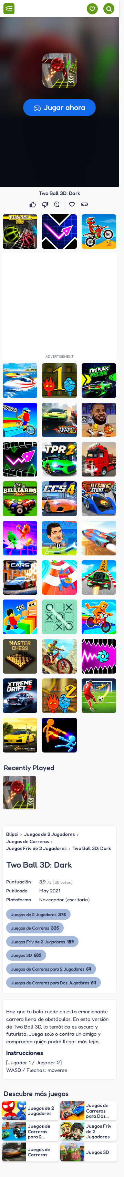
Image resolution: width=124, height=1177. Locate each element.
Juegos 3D (26, 955)
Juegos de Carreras (27, 841)
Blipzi (12, 834)
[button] (59, 70)
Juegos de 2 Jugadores (49, 834)
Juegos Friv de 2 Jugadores (36, 848)
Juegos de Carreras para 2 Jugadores (51, 969)
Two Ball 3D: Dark (91, 848)
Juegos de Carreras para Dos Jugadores (53, 982)
